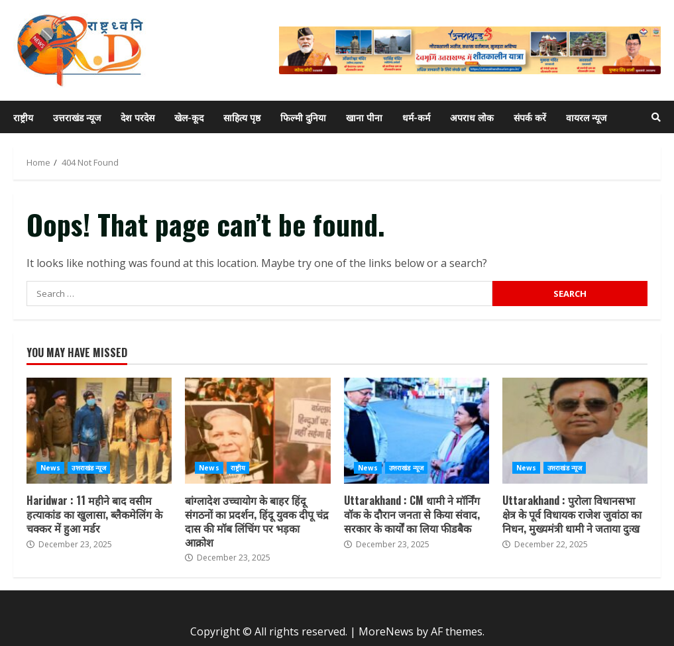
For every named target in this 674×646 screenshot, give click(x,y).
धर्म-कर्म (416, 117)
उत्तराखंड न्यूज (77, 117)
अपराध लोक (472, 117)
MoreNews (386, 631)
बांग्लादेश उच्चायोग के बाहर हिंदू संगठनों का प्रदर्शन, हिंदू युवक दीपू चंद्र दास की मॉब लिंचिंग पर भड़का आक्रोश (257, 431)
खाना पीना (364, 117)
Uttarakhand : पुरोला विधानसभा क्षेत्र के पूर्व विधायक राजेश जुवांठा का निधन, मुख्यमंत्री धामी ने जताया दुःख (574, 431)
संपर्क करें (530, 117)
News (50, 467)
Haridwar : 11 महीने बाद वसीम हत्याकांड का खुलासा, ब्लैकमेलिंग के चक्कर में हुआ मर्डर (99, 431)
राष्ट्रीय (23, 117)
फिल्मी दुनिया (303, 117)
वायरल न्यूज (586, 117)
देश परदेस (137, 117)
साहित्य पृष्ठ (241, 117)
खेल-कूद (188, 117)
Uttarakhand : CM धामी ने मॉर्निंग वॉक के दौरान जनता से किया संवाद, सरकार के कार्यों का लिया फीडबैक (416, 431)
